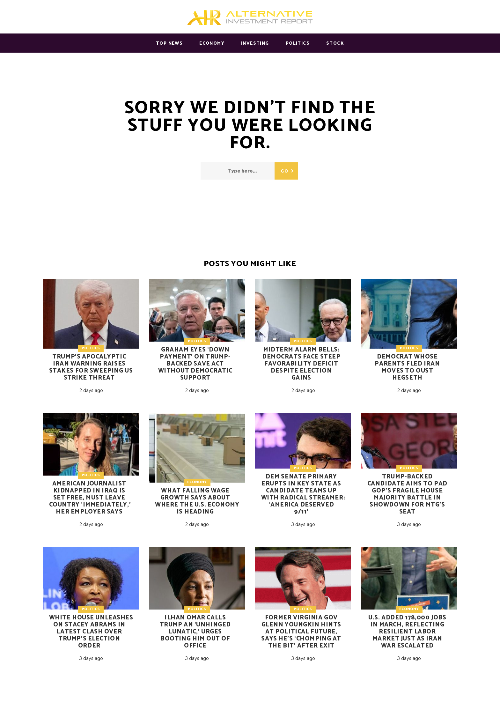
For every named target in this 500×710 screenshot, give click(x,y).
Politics (91, 348)
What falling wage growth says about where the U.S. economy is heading (197, 501)
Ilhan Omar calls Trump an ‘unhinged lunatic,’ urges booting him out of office (195, 632)
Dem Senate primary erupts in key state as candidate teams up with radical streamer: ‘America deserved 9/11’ (303, 494)
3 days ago (303, 524)
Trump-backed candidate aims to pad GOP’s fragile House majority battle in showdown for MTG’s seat (407, 494)
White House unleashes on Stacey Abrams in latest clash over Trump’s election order (91, 632)
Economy (197, 482)
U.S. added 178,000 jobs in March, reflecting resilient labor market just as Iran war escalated (407, 632)
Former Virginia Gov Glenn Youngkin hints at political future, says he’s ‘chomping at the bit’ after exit (301, 632)
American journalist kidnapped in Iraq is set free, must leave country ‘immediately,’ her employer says (90, 498)
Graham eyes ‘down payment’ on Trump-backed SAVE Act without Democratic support (195, 364)
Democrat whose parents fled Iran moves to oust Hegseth (407, 367)
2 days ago (91, 390)
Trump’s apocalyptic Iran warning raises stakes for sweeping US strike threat (91, 367)
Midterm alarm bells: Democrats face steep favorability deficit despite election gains (301, 364)
